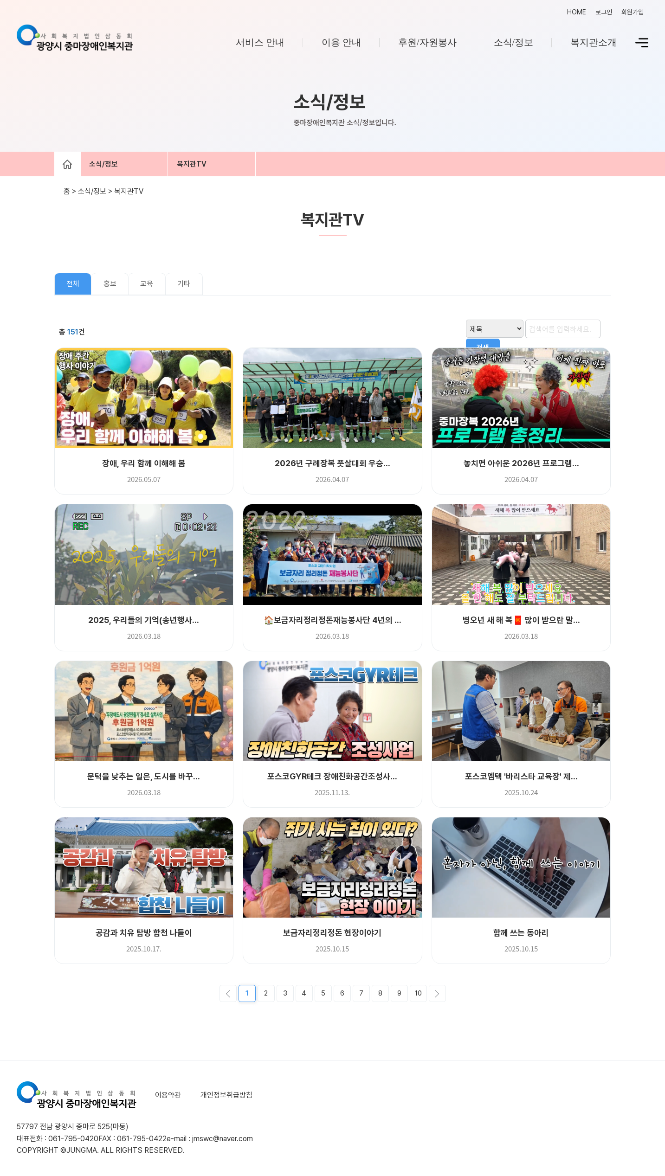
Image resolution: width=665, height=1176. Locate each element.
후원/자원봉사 (427, 42)
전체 (72, 285)
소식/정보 (514, 42)
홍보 (109, 285)
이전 (228, 994)
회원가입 (632, 12)
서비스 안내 (260, 42)
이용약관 (168, 1096)
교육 (146, 285)
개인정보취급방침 (226, 1096)
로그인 (603, 12)
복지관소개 (593, 42)
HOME (576, 12)
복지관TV (196, 164)
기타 (183, 285)
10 (418, 994)
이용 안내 (341, 42)
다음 (437, 994)
